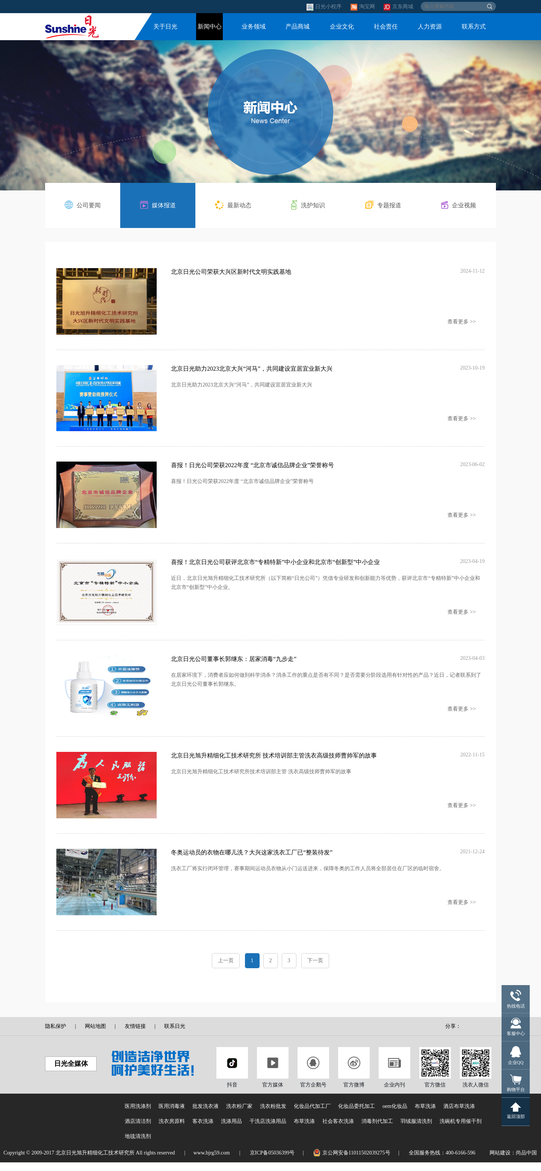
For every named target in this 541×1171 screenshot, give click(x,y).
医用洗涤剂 (138, 1115)
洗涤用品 (231, 1130)
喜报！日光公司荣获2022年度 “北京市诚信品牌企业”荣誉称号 (252, 468)
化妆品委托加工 (356, 1115)
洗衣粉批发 (273, 1115)
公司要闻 (83, 205)
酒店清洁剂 (138, 1130)
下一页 (315, 969)
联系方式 (474, 26)
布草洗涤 (425, 1115)
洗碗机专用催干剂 (461, 1130)
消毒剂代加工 (377, 1130)
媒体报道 (158, 205)
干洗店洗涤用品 (267, 1130)
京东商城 (398, 6)
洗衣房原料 (172, 1130)
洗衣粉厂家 (239, 1115)
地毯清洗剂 (138, 1145)
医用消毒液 (172, 1115)
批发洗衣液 (205, 1115)
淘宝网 (363, 6)
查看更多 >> (461, 321)
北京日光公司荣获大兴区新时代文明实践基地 (231, 272)
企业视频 (458, 205)
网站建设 (500, 1161)
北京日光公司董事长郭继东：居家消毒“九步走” (233, 664)
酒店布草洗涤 (459, 1115)
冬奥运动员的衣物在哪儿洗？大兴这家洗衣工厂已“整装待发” (251, 860)
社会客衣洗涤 (338, 1130)
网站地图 (95, 1035)
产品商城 (298, 26)
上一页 (226, 969)
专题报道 (383, 205)
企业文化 (342, 26)
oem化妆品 (394, 1115)
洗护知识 (308, 205)
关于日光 (165, 26)
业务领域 (254, 26)
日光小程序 (325, 6)
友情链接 (135, 1035)
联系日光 (174, 1035)
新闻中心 (210, 26)
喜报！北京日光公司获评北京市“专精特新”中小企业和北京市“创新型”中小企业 (275, 566)
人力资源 (430, 26)
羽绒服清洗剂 (416, 1130)
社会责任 (386, 26)
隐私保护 (55, 1035)
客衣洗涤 (202, 1130)
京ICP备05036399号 (272, 1161)
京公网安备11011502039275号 (351, 1161)
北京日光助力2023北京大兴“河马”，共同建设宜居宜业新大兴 (251, 370)
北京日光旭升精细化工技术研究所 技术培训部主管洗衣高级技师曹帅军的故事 (274, 762)
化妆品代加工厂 (312, 1115)
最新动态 (233, 205)
